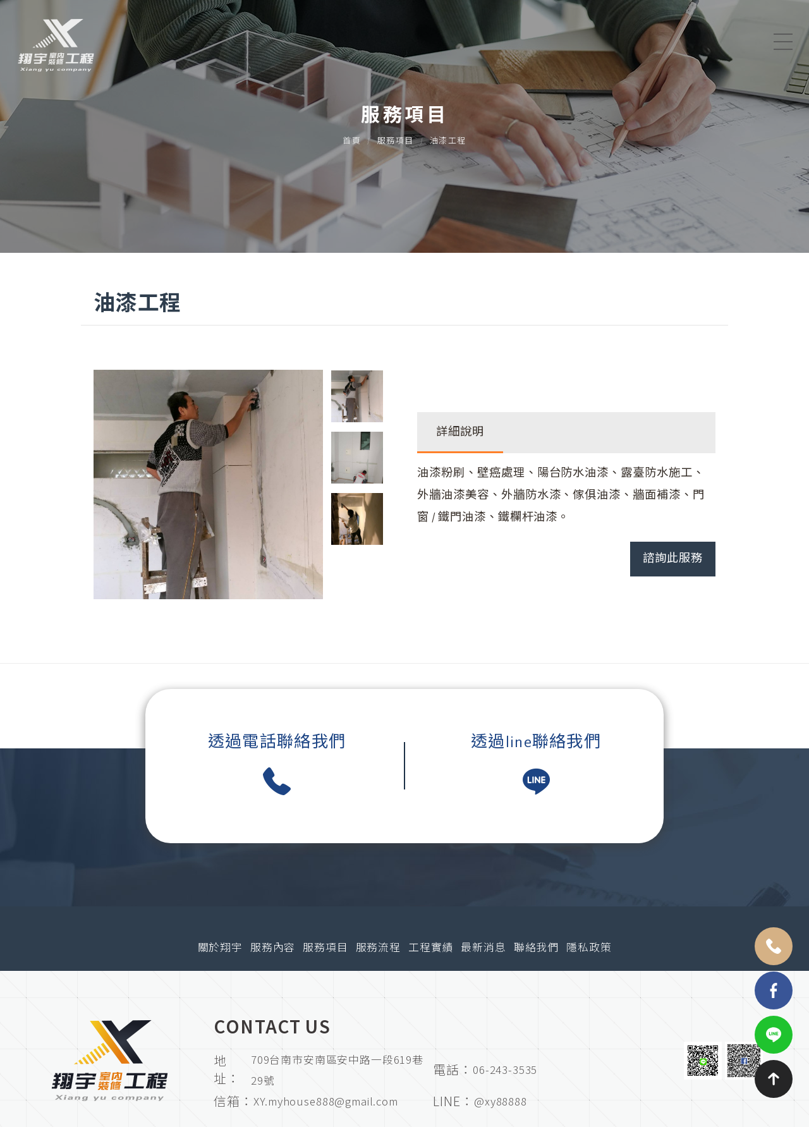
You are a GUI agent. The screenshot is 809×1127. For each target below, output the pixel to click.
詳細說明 (460, 432)
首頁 (352, 146)
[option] (208, 484)
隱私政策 (588, 948)
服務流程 (378, 948)
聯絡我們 (536, 948)
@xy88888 (500, 1101)
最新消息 (483, 948)
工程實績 (430, 948)
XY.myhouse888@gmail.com (325, 1101)
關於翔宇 (220, 948)
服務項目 (395, 146)
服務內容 (272, 948)
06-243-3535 (505, 1069)
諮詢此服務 (673, 558)
